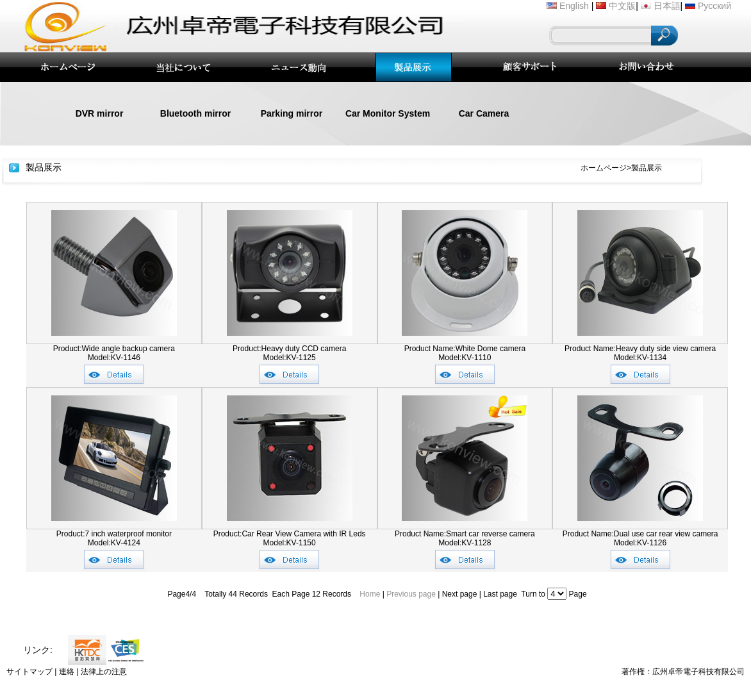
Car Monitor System (387, 113)
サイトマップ (29, 671)
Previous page (411, 594)
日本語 (667, 6)
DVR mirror (100, 113)
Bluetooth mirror (195, 113)
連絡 (66, 671)
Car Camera (484, 113)
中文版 (622, 6)
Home (369, 594)
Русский (714, 6)
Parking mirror (291, 113)
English (574, 6)
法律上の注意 (104, 671)
